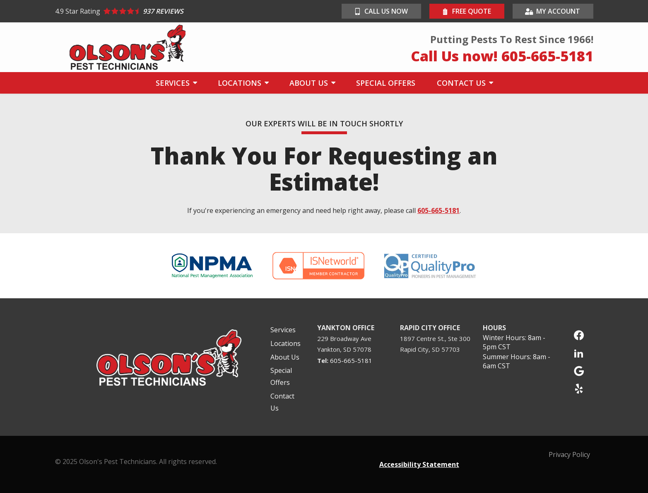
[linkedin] (579, 352)
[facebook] (579, 334)
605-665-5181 (438, 210)
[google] (579, 370)
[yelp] (579, 387)
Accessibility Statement (419, 464)
